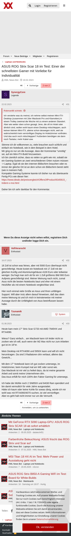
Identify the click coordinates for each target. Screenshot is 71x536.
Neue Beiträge (21, 56)
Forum (6, 56)
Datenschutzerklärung (47, 519)
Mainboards (28, 481)
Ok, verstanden (45, 527)
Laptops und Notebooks (33, 429)
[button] (11, 56)
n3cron (36, 467)
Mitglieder (37, 56)
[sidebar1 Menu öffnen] (64, 5)
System (62, 314)
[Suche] (30, 6)
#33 (67, 323)
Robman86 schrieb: (13, 110)
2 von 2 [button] (46, 85)
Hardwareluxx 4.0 (12, 525)
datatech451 (38, 432)
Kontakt (6, 529)
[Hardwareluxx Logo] (8, 5)
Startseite (7, 532)
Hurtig (43, 484)
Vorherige (32, 85)
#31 (67, 104)
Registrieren (52, 56)
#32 (67, 260)
